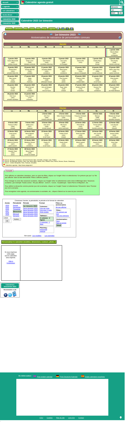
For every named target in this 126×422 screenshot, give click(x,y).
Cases (32, 28)
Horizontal (43, 229)
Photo (44, 28)
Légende (52, 28)
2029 (7, 215)
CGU (41, 418)
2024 (7, 205)
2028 (7, 213)
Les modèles (36, 236)
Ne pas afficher (61, 207)
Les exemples (49, 236)
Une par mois (44, 208)
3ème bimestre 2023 (30, 210)
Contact (81, 418)
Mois (26, 28)
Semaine (16, 216)
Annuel (15, 205)
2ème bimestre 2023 (30, 208)
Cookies (50, 418)
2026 (7, 209)
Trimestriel (16, 209)
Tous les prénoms (62, 216)
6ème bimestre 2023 (30, 216)
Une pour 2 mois (46, 210)
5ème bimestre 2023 (30, 214)
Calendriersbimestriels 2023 (10, 285)
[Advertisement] (64, 10)
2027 (7, 211)
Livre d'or (71, 418)
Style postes (44, 212)
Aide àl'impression (11, 262)
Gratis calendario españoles (95, 377)
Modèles (9, 28)
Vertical (42, 231)
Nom (58, 221)
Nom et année (61, 223)
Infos (38, 28)
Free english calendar (44, 377)
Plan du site (60, 418)
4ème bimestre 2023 (30, 212)
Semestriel (16, 207)
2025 (7, 207)
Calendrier (18, 28)
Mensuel (16, 214)
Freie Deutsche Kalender (69, 377)
